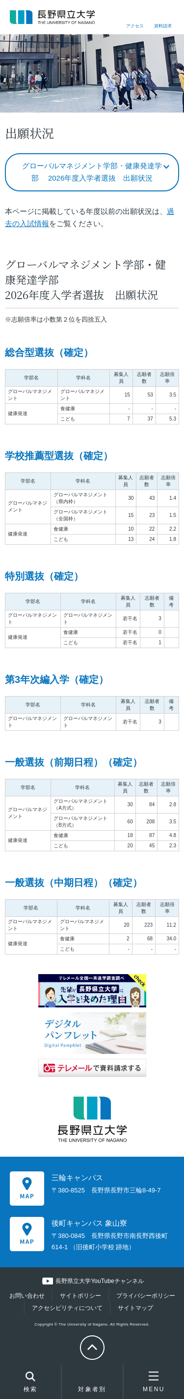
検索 (31, 1383)
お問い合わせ (27, 1295)
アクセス (135, 25)
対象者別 (92, 1384)
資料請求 (163, 25)
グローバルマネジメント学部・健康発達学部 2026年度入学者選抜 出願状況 (92, 172)
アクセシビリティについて (67, 1308)
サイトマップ (135, 1308)
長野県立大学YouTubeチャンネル (99, 1281)
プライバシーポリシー (145, 1295)
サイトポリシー (80, 1295)
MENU (154, 1382)
